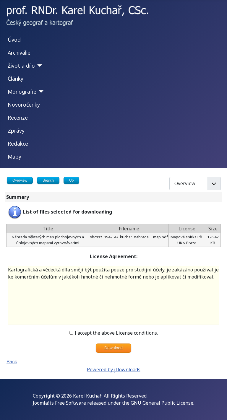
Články (15, 78)
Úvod (14, 39)
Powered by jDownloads (113, 369)
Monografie (22, 91)
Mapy (14, 156)
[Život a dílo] (38, 65)
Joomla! (41, 403)
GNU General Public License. (162, 403)
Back (12, 361)
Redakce (18, 143)
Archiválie (19, 52)
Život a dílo (21, 65)
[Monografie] (40, 91)
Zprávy (16, 130)
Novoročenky (24, 104)
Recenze (18, 117)
